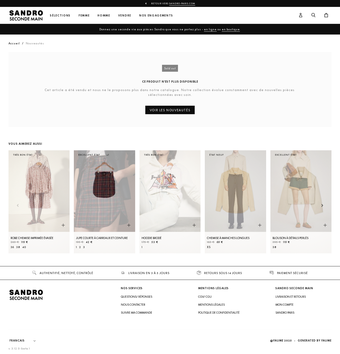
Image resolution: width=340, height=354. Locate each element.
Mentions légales (211, 304)
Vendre (124, 15)
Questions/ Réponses (136, 296)
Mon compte (284, 304)
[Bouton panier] (326, 15)
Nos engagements (156, 15)
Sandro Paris (284, 312)
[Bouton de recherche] (313, 15)
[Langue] (25, 341)
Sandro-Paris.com (182, 3)
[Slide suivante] (322, 206)
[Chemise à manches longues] (235, 201)
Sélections (60, 15)
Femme (84, 15)
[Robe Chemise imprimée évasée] (39, 201)
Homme (103, 15)
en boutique (231, 29)
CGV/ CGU (205, 296)
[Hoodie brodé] (170, 201)
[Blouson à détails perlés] (301, 201)
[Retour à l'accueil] (26, 15)
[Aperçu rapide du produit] (63, 225)
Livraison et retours (290, 296)
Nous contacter (133, 304)
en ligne (210, 29)
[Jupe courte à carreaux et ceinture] (104, 201)
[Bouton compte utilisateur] (300, 15)
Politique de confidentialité (219, 312)
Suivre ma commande (136, 312)
